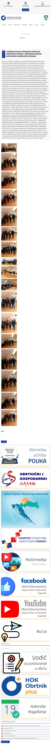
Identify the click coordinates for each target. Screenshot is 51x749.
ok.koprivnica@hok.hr (8, 6)
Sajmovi (31, 24)
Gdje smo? (25, 9)
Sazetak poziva (6, 733)
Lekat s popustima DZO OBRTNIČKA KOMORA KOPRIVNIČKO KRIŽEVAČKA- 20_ (20, 738)
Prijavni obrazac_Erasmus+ (8, 731)
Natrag (4, 441)
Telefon (25, 4)
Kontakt (42, 24)
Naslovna (22, 37)
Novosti (4, 24)
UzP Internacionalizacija (8, 736)
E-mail (8, 4)
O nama (9, 24)
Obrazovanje (17, 24)
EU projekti (24, 24)
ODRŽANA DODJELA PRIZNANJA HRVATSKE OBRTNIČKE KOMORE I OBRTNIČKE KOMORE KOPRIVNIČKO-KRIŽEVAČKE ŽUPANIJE (24, 54)
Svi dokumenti (5, 741)
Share (2, 431)
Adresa (42, 4)
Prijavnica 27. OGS (6, 728)
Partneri (36, 24)
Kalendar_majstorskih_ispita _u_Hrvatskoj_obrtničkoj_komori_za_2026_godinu (21, 726)
